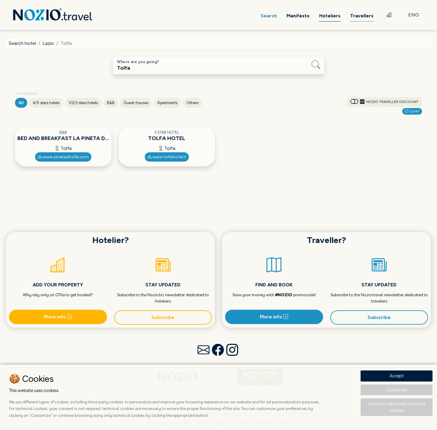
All (21, 103)
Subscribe (162, 317)
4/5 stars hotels (46, 103)
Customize (396, 390)
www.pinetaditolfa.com (63, 156)
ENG (413, 15)
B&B (110, 103)
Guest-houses (135, 103)
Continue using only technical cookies (396, 407)
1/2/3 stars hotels (83, 103)
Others (192, 103)
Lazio (48, 43)
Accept (397, 376)
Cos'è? (412, 111)
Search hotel (22, 43)
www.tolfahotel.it (166, 156)
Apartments (167, 103)
